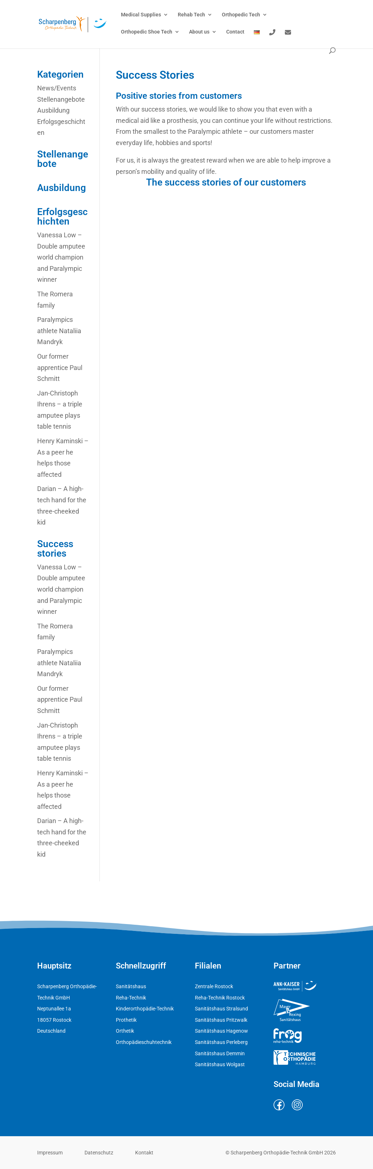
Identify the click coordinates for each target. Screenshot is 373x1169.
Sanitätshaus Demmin (220, 1053)
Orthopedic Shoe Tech (146, 32)
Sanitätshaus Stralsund (221, 1009)
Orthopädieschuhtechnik (144, 1042)
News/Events (56, 88)
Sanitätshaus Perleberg (221, 1042)
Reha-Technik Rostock (220, 998)
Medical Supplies (141, 14)
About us (199, 32)
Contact (235, 32)
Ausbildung (53, 110)
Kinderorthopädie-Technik (145, 1009)
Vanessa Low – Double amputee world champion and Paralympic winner (61, 257)
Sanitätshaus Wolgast (220, 1064)
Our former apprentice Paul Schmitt (59, 367)
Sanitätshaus (131, 986)
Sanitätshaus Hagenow (221, 1031)
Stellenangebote (61, 99)
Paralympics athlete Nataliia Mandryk (59, 331)
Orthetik (125, 1031)
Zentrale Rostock (214, 986)
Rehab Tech (191, 14)
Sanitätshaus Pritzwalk (221, 1020)
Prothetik (126, 1020)
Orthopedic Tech (241, 14)
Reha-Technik (131, 998)
